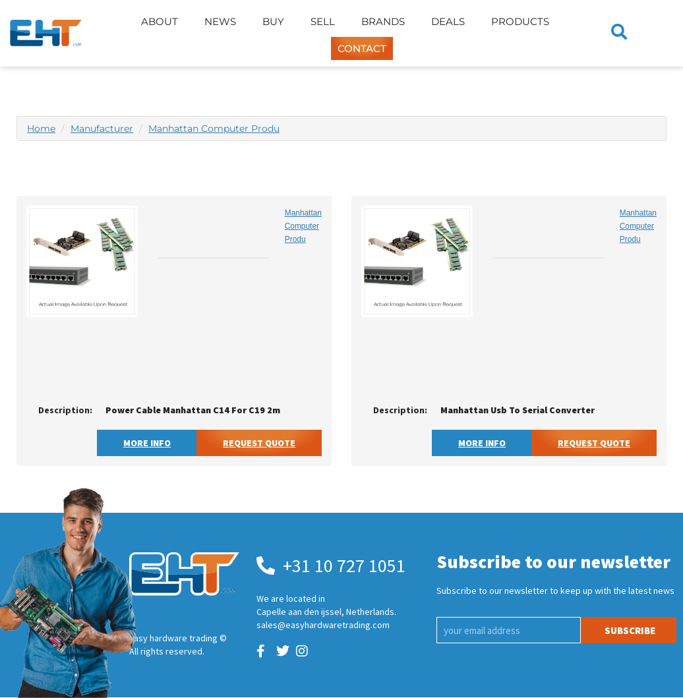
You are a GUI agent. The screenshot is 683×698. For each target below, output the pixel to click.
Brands (383, 21)
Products (520, 21)
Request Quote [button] (259, 443)
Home (41, 128)
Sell (323, 21)
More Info (147, 443)
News (220, 21)
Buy (273, 21)
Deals (448, 21)
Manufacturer (102, 128)
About (159, 21)
